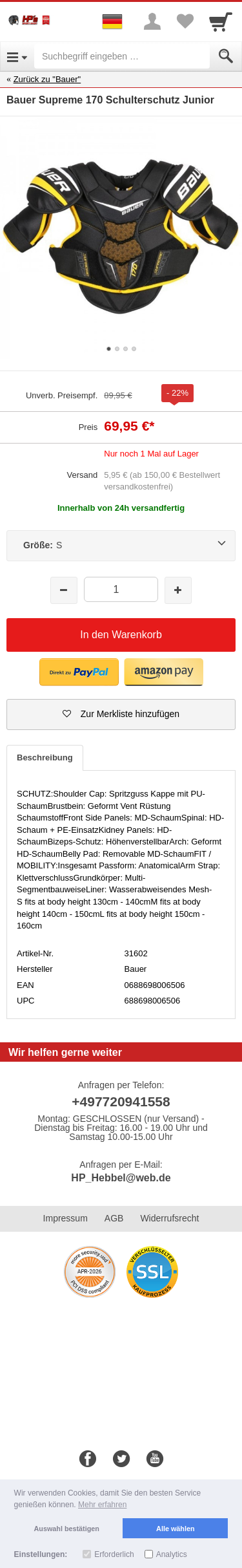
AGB (114, 1218)
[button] (79, 672)
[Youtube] (155, 1459)
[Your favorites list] (184, 21)
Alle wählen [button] (175, 1528)
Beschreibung (45, 757)
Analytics (171, 1554)
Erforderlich (114, 1554)
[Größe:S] (121, 545)
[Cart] (221, 21)
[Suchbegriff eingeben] (122, 56)
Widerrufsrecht (169, 1218)
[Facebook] (88, 1459)
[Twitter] (121, 1459)
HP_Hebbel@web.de (120, 1177)
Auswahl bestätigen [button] (66, 1528)
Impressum (65, 1218)
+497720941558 (121, 1101)
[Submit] (226, 56)
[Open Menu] (17, 56)
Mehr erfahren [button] (102, 1504)
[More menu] (152, 21)
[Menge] (121, 589)
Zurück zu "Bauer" (47, 79)
